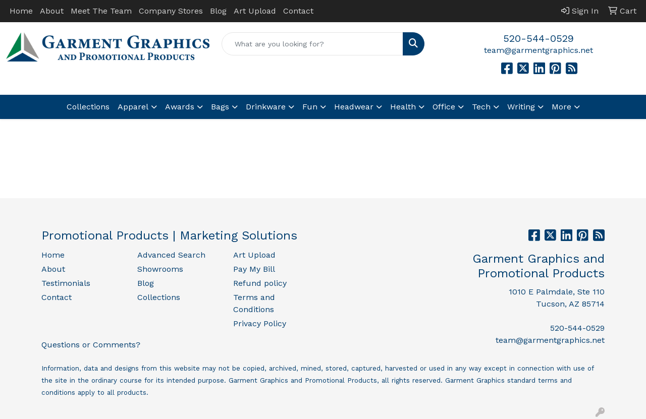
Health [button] (403, 106)
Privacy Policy (259, 323)
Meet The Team (101, 11)
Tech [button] (481, 106)
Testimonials (65, 283)
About (52, 11)
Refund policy (260, 283)
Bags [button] (220, 106)
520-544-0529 (538, 38)
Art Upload (255, 11)
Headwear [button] (353, 106)
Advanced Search (171, 255)
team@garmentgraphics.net (538, 50)
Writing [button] (521, 106)
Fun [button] (309, 106)
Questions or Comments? (90, 344)
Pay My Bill (254, 269)
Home (21, 11)
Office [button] (444, 106)
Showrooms (160, 269)
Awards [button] (179, 106)
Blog (218, 11)
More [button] (561, 106)
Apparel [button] (133, 106)
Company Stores (171, 11)
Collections (88, 106)
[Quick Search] (313, 43)
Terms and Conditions (254, 303)
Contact (298, 11)
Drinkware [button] (266, 106)
